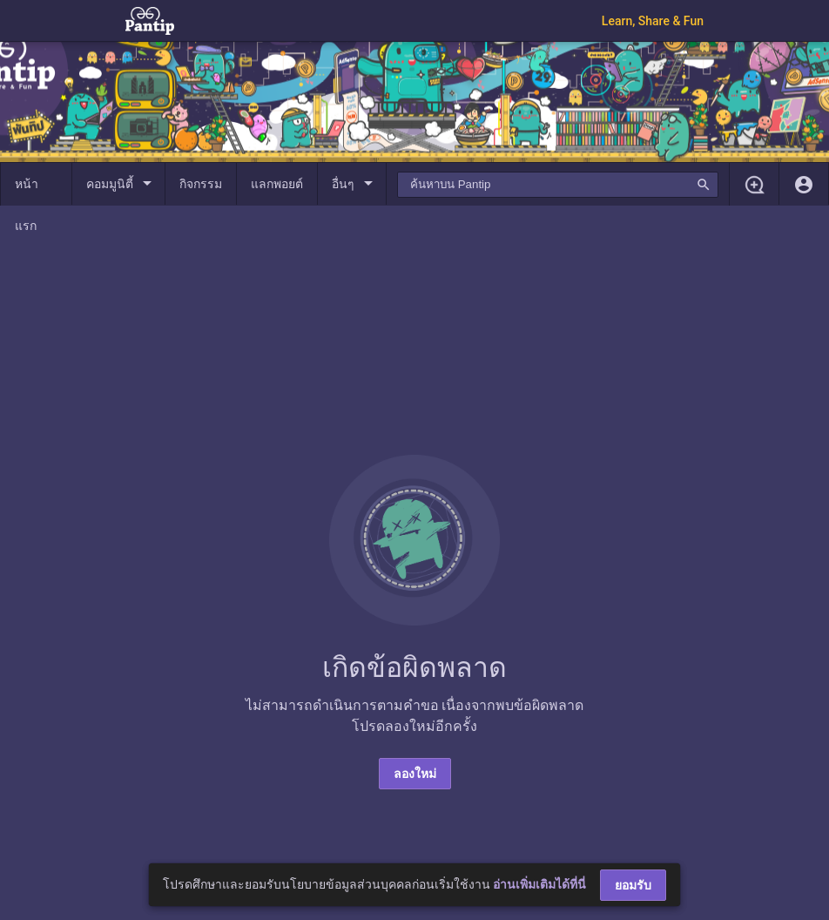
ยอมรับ (633, 885)
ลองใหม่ (415, 774)
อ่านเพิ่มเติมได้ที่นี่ (539, 884)
